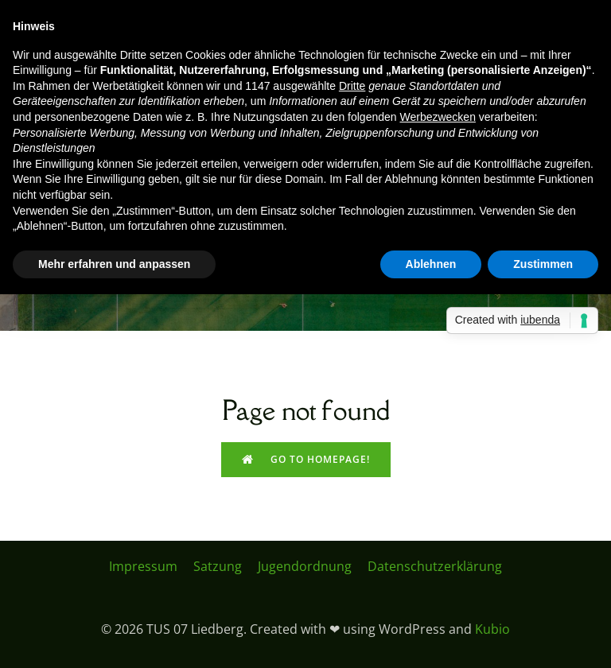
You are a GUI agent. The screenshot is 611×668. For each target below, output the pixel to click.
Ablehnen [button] (431, 264)
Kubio (492, 629)
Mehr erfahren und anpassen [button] (114, 264)
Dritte (352, 86)
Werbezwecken (437, 117)
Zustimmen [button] (543, 264)
